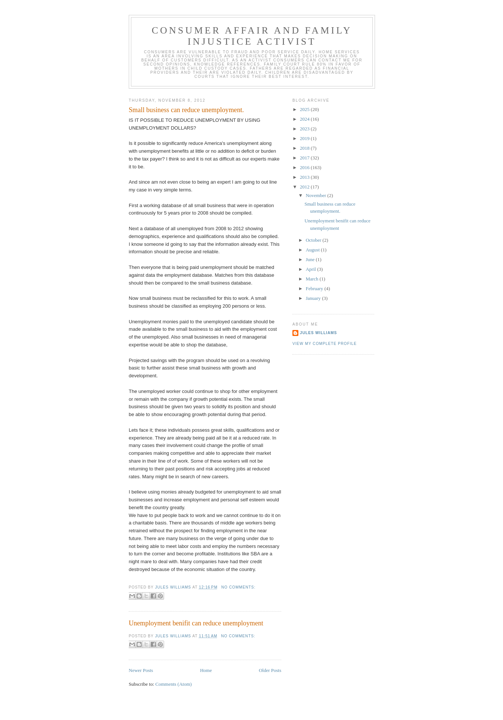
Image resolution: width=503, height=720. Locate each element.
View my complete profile (324, 344)
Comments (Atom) (174, 684)
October (314, 240)
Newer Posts (141, 670)
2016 (305, 167)
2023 (305, 128)
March (313, 279)
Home (206, 670)
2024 (305, 119)
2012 (305, 187)
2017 (305, 158)
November (316, 195)
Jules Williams (318, 333)
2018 (305, 148)
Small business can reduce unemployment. (186, 110)
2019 (305, 138)
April (311, 269)
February (315, 288)
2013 (305, 177)
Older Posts (270, 670)
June (311, 259)
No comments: (238, 587)
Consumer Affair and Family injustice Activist (252, 36)
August (313, 250)
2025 (305, 109)
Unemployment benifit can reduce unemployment (196, 623)
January (314, 298)
